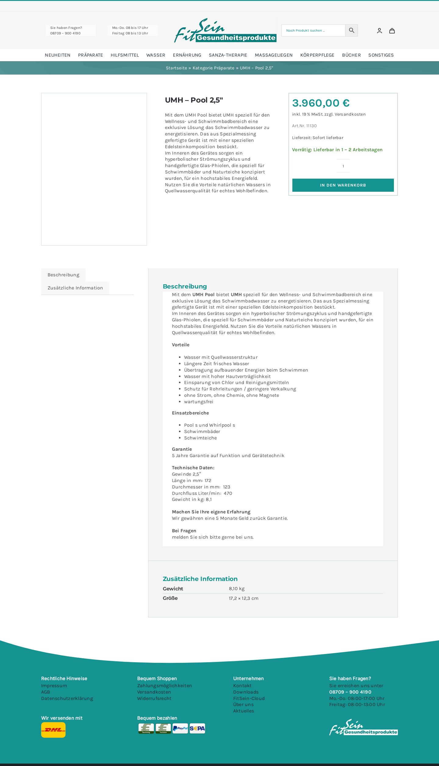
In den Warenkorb (343, 185)
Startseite (176, 68)
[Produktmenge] (343, 166)
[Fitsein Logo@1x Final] (225, 20)
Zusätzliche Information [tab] (75, 288)
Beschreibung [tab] (63, 275)
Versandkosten (350, 114)
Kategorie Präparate (214, 68)
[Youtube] (283, 724)
